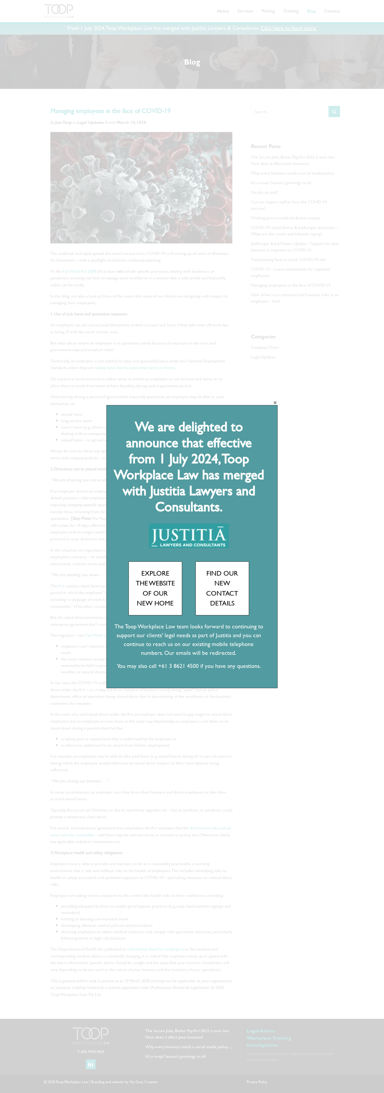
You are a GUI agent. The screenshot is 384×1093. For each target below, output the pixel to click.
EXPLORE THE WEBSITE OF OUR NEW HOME (155, 588)
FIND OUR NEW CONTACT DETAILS (222, 588)
